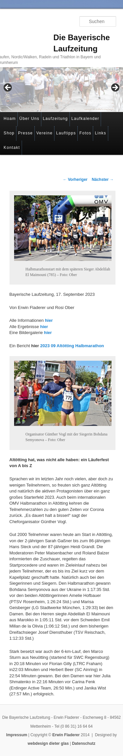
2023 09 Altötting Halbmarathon (72, 345)
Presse (25, 133)
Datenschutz (83, 743)
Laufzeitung (55, 118)
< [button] (8, 88)
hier (49, 320)
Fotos (85, 133)
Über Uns (29, 118)
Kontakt (12, 147)
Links (100, 133)
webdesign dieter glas (48, 743)
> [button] (115, 88)
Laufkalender (85, 118)
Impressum (16, 735)
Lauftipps (66, 133)
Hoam (10, 118)
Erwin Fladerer (66, 735)
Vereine (44, 133)
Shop (9, 133)
